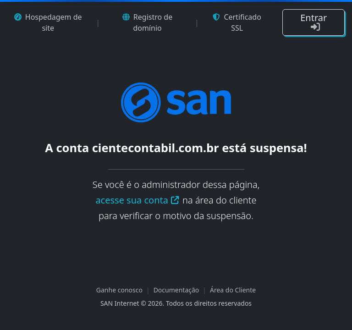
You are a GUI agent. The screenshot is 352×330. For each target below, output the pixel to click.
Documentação (176, 290)
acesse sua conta (137, 200)
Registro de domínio (147, 22)
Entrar (313, 21)
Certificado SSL (237, 22)
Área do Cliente (233, 290)
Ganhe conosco (119, 290)
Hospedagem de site (48, 22)
